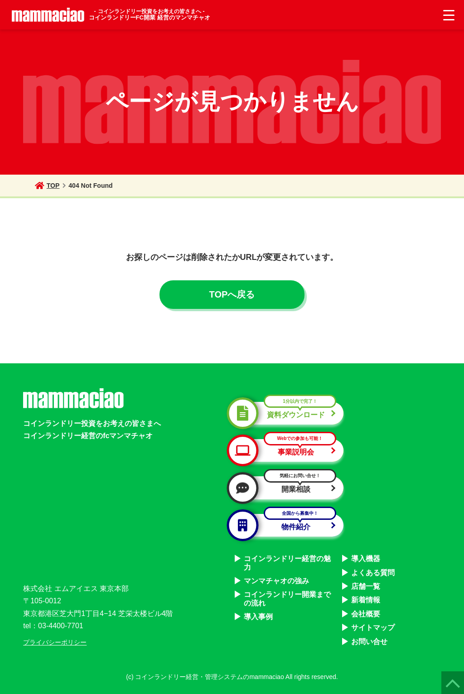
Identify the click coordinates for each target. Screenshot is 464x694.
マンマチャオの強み (276, 581)
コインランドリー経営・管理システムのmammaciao (209, 676)
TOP (47, 185)
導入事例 (258, 617)
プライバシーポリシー (55, 642)
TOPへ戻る (232, 294)
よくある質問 (373, 573)
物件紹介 (285, 525)
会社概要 (365, 614)
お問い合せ (369, 641)
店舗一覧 (365, 586)
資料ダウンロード (285, 413)
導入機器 (365, 558)
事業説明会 (285, 450)
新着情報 (365, 600)
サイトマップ (373, 627)
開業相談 (285, 487)
